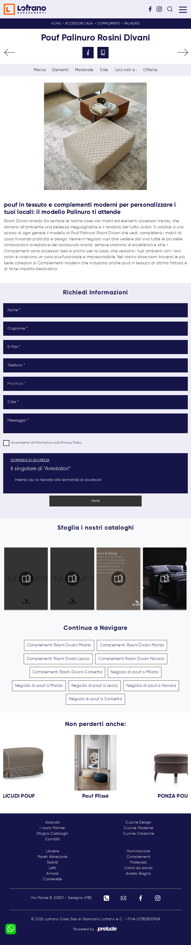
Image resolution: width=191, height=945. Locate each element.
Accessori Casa (79, 23)
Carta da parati (138, 868)
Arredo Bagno (138, 873)
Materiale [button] (84, 70)
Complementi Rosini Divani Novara (131, 659)
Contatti (52, 839)
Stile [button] (104, 70)
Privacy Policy (71, 442)
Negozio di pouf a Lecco (94, 686)
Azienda (52, 822)
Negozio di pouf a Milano (134, 672)
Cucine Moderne (138, 828)
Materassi (138, 862)
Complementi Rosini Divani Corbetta (67, 672)
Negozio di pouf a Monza (39, 686)
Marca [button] (40, 70)
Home (56, 23)
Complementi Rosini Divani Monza (132, 645)
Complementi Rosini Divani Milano (59, 645)
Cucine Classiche (138, 834)
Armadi (52, 873)
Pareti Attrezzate (52, 857)
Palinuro (132, 23)
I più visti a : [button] (126, 70)
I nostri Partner (52, 828)
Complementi (108, 23)
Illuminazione (138, 851)
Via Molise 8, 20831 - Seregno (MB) (61, 898)
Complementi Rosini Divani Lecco (58, 659)
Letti (52, 868)
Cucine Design (138, 822)
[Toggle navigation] (183, 9)
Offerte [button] (150, 70)
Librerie (52, 851)
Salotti (52, 862)
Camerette (52, 879)
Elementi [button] (60, 70)
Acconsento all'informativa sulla (46, 442)
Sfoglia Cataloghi (52, 834)
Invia (95, 501)
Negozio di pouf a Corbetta (95, 699)
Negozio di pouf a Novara (151, 686)
